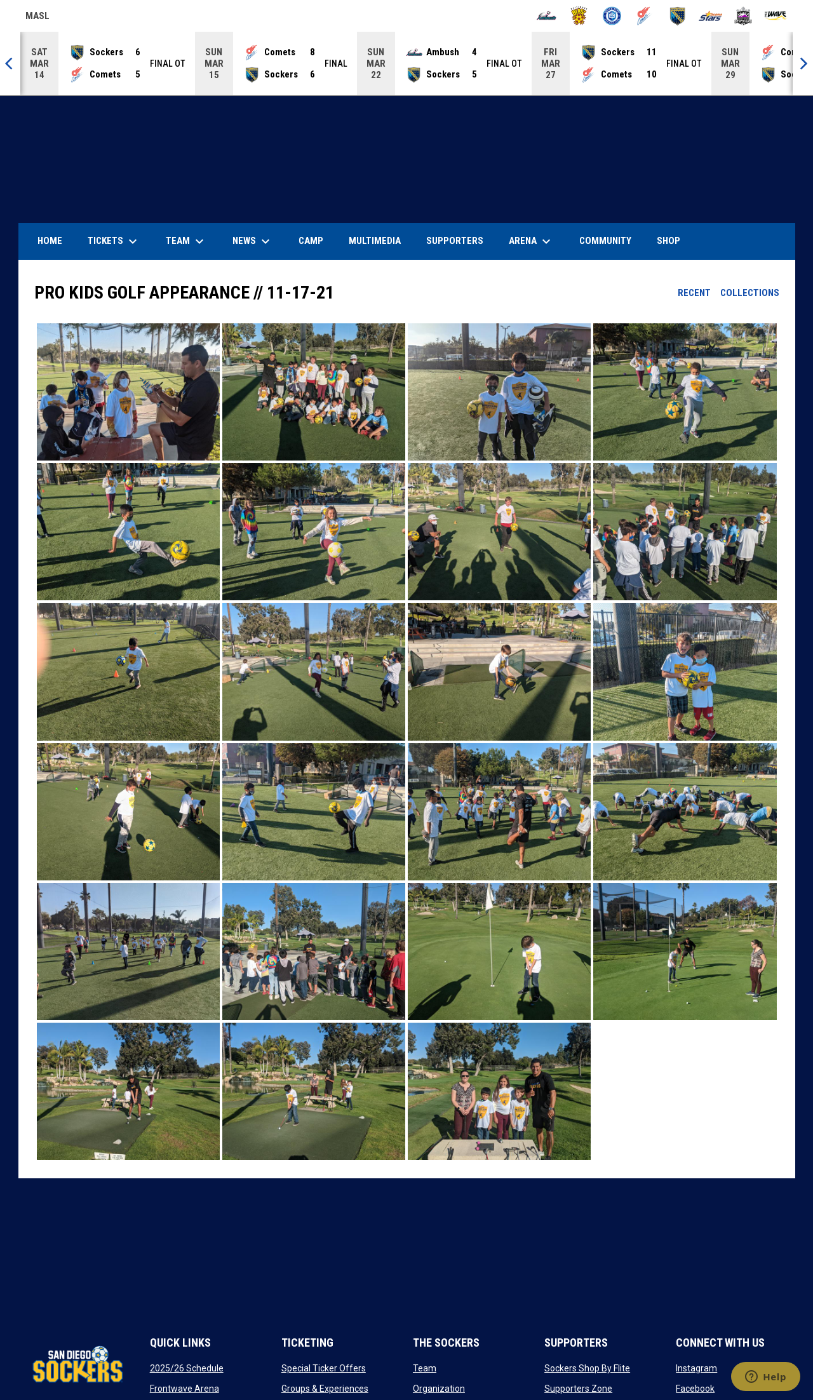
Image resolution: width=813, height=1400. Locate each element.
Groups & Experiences (324, 1388)
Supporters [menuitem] (454, 240)
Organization (439, 1388)
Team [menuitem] (186, 241)
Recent (694, 293)
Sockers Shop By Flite (587, 1368)
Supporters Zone (578, 1388)
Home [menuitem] (49, 240)
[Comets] (645, 15)
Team (424, 1368)
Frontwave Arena (184, 1388)
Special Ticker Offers (323, 1368)
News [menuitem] (252, 241)
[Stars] (710, 15)
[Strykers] (743, 15)
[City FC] (612, 15)
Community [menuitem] (605, 240)
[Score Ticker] (406, 63)
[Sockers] (677, 15)
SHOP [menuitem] (673, 240)
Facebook (695, 1388)
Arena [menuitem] (536, 241)
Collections (749, 293)
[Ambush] (546, 15)
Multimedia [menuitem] (375, 240)
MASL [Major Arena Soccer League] (37, 17)
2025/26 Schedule (187, 1368)
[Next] (803, 63)
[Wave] (776, 15)
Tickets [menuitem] (114, 241)
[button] (128, 392)
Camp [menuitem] (311, 240)
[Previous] (10, 63)
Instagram (696, 1368)
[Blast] (579, 15)
